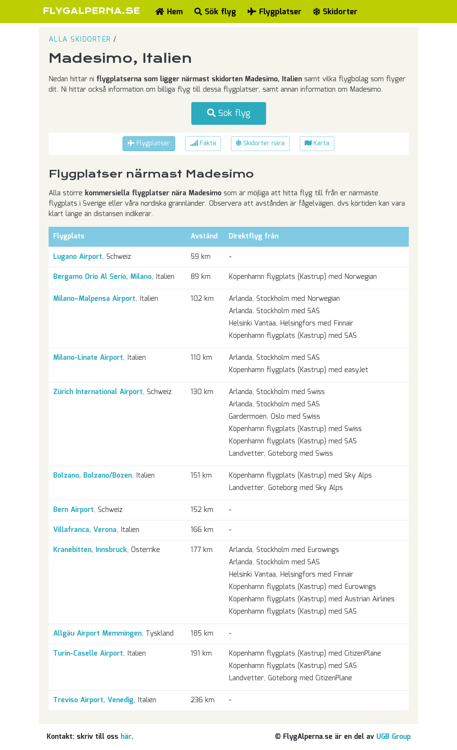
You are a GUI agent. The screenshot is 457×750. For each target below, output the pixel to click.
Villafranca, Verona (84, 530)
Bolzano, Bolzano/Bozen (92, 475)
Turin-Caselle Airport (88, 653)
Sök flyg (215, 12)
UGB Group (393, 737)
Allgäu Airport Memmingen (97, 633)
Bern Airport (73, 510)
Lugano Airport (77, 257)
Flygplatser (275, 12)
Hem (169, 12)
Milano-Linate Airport (88, 357)
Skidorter (335, 12)
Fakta (203, 143)
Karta (317, 143)
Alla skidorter (80, 39)
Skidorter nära (260, 143)
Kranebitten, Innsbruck (90, 550)
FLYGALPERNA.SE (91, 11)
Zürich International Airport (98, 392)
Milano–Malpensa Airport (94, 299)
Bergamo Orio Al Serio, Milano (102, 277)
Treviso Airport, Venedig (93, 700)
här (126, 737)
